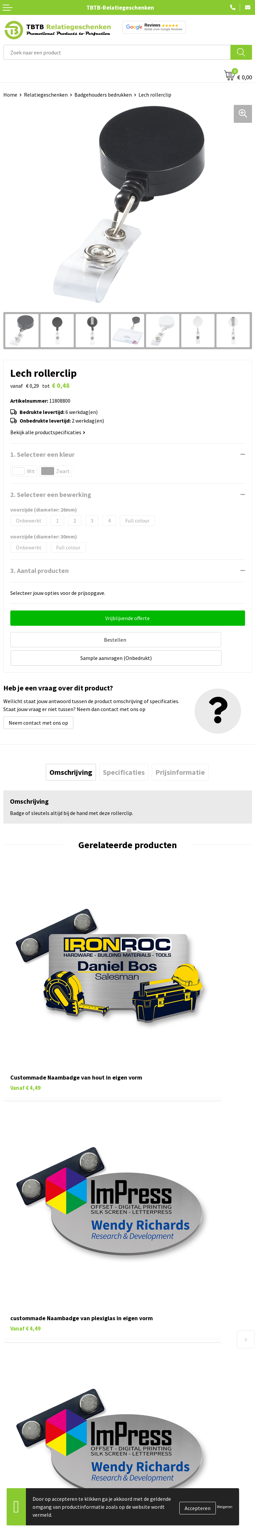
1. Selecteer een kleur (42, 454)
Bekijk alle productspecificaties (47, 432)
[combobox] (117, 52)
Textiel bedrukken (23, 1415)
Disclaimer (143, 1415)
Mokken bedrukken (24, 1405)
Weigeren (224, 1506)
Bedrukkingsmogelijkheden (162, 1291)
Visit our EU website (153, 1435)
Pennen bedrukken (24, 1365)
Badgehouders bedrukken (103, 94)
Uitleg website (147, 1281)
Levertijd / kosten (151, 1271)
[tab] (71, 751)
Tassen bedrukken (23, 1375)
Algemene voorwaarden (158, 1425)
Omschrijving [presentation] (70, 751)
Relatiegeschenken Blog (159, 1385)
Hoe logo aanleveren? (155, 1311)
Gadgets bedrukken (25, 1395)
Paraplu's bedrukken (26, 1425)
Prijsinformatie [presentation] (180, 751)
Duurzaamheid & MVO (155, 1331)
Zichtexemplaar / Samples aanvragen (173, 1321)
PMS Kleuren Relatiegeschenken (168, 1301)
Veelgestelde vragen (154, 1261)
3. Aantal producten (39, 570)
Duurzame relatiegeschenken (36, 1385)
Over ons (141, 1365)
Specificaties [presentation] (124, 751)
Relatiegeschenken (46, 94)
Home (10, 94)
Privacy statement (152, 1405)
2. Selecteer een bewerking (50, 494)
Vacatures (142, 1375)
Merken (11, 1435)
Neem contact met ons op (38, 701)
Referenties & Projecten (158, 1395)
